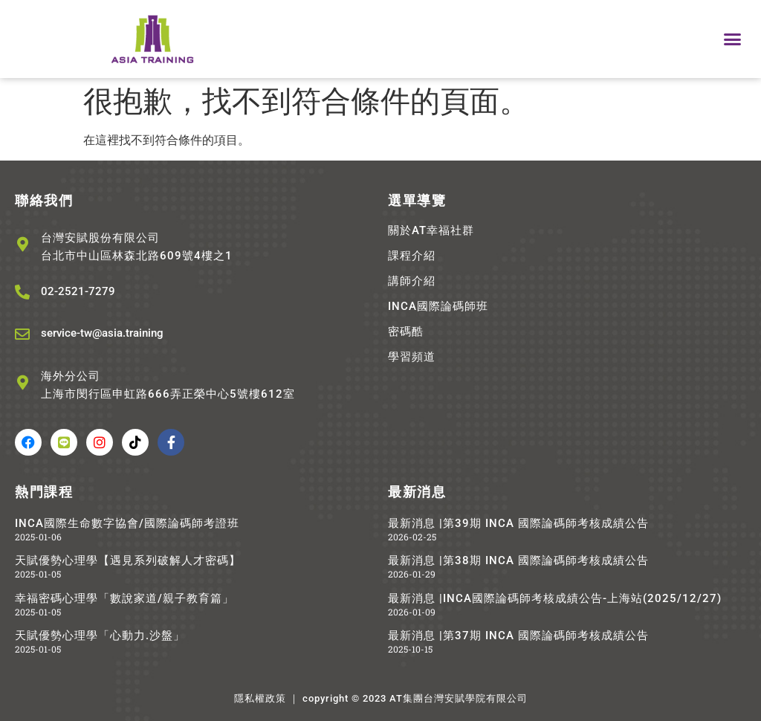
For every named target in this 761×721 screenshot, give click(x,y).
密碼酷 (406, 331)
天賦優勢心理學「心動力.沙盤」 (100, 635)
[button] (732, 39)
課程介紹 (411, 255)
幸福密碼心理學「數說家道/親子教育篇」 (124, 598)
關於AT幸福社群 (431, 230)
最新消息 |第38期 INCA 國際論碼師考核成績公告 (518, 560)
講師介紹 (411, 281)
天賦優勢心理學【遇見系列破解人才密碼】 (128, 560)
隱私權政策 (260, 698)
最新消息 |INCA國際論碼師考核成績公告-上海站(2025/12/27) (555, 598)
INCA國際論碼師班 (438, 306)
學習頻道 (411, 356)
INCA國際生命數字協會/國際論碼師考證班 (127, 523)
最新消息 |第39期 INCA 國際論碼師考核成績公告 (518, 523)
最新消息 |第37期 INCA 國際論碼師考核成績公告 (518, 635)
